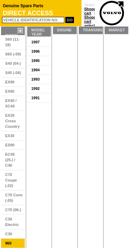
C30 (8, 234)
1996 (35, 51)
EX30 (9, 136)
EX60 (9, 91)
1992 (35, 88)
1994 (35, 70)
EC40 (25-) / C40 (10, 159)
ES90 (9, 145)
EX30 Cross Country (12, 120)
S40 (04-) (13, 63)
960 (8, 243)
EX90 (9, 82)
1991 (35, 98)
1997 (35, 42)
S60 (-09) (13, 54)
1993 (35, 79)
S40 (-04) (13, 73)
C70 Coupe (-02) (11, 180)
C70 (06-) (13, 210)
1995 (35, 61)
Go (70, 20)
